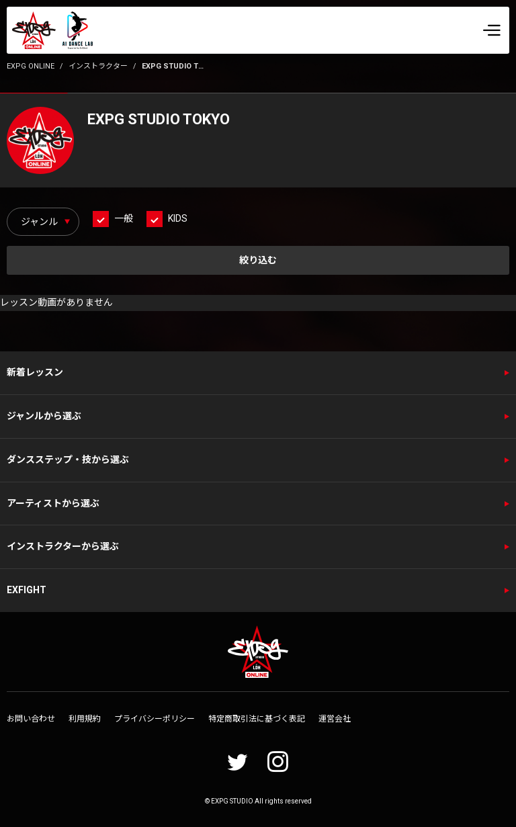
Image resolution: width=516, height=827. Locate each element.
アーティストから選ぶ (53, 503)
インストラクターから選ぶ (63, 546)
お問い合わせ (31, 719)
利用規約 (85, 719)
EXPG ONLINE (30, 66)
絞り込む (258, 260)
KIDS (177, 218)
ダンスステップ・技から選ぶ (68, 459)
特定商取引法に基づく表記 (256, 719)
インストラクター (98, 66)
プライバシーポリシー (154, 719)
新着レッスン (35, 372)
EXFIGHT (26, 589)
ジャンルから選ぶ (44, 415)
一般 (123, 218)
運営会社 (334, 719)
